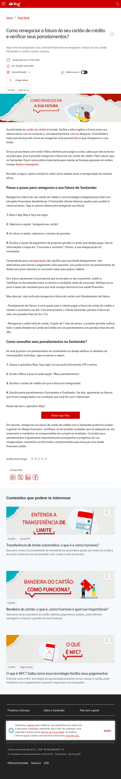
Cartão (11, 90)
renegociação (38, 260)
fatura (77, 138)
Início (9, 18)
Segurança (36, 762)
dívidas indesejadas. (27, 164)
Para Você (23, 18)
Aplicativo (24, 90)
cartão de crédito (36, 129)
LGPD (46, 762)
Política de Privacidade (18, 762)
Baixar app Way (60, 415)
